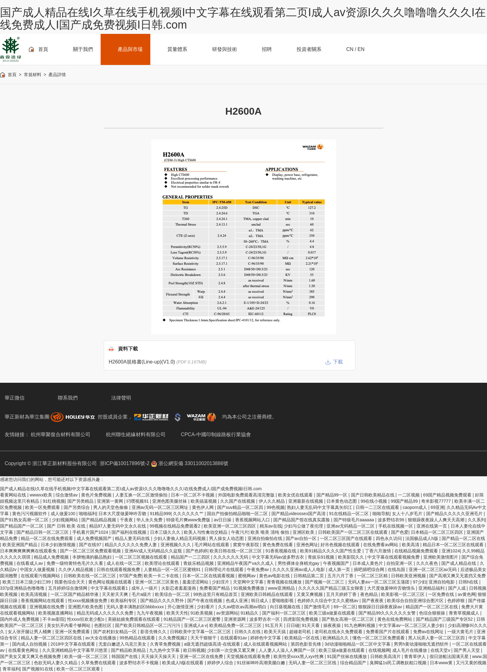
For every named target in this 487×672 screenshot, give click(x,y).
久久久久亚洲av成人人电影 (299, 569)
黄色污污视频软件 (30, 513)
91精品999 (160, 513)
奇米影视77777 (436, 501)
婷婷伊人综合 (220, 662)
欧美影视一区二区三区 (403, 594)
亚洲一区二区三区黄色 (157, 581)
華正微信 (15, 397)
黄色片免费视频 (97, 494)
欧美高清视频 (34, 594)
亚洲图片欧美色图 (86, 606)
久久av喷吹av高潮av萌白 (243, 606)
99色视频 (276, 507)
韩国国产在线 (125, 656)
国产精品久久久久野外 (162, 600)
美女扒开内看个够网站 (69, 625)
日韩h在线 (469, 581)
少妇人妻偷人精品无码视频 (180, 538)
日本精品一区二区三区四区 (437, 532)
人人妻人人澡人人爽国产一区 (287, 650)
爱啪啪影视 (283, 600)
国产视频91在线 (38, 668)
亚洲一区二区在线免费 (202, 656)
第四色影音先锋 (306, 644)
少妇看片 (206, 606)
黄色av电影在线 (275, 575)
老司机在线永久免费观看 (339, 631)
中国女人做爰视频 (38, 569)
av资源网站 (227, 612)
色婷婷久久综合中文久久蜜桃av (328, 600)
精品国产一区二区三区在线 (432, 606)
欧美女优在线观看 (296, 494)
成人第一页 (339, 569)
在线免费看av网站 (381, 544)
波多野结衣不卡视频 (139, 662)
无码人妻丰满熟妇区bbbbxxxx (135, 606)
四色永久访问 (389, 538)
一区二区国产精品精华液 (75, 594)
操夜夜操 (332, 625)
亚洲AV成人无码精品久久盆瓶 (154, 550)
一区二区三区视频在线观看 (141, 557)
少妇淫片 (221, 581)
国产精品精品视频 (99, 519)
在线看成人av (30, 563)
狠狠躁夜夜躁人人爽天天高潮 (437, 519)
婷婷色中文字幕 (266, 637)
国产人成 (457, 588)
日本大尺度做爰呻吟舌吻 (123, 513)
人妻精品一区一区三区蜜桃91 (173, 569)
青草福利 (11, 668)
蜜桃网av (247, 575)
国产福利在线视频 (130, 532)
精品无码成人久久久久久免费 (105, 612)
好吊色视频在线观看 (341, 544)
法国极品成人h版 (422, 538)
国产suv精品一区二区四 (240, 507)
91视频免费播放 (249, 588)
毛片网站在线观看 (212, 544)
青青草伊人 (415, 656)
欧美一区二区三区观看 (79, 668)
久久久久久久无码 (231, 557)
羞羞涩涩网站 (196, 581)
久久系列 (476, 519)
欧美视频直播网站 (56, 612)
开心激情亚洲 (181, 606)
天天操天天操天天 (159, 656)
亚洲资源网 (235, 619)
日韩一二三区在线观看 (378, 507)
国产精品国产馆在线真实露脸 (302, 519)
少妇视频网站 (65, 519)
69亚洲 (437, 507)
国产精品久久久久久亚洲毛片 (455, 513)
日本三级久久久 (166, 532)
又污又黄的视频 (471, 662)
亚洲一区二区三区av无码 (433, 569)
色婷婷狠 (456, 600)
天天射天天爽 (115, 594)
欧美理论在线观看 (163, 563)
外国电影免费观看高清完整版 (247, 494)
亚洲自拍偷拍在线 (266, 538)
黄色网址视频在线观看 (110, 581)
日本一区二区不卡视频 (193, 494)
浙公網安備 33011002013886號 (189, 463)
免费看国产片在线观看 (388, 631)
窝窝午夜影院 (246, 544)
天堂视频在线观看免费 (248, 656)
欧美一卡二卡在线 (162, 575)
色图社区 (103, 625)
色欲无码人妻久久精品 (56, 662)
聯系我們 (68, 397)
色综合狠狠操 (432, 612)
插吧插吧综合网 (369, 569)
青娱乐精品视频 (199, 563)
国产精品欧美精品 (129, 650)
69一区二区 (345, 606)
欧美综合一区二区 (173, 594)
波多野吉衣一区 (265, 619)
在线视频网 (379, 650)
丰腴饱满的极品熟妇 (92, 557)
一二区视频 (409, 494)
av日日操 (223, 519)
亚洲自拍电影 (442, 581)
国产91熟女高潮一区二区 (24, 519)
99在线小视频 (374, 501)
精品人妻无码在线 (133, 538)
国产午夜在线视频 (205, 600)
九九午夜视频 (150, 612)
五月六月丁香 (341, 575)
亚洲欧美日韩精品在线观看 (267, 594)
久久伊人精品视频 (76, 569)
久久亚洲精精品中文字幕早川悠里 (75, 650)
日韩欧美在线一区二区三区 (90, 575)
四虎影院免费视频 (301, 619)
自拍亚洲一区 (400, 563)
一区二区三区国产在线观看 (346, 538)
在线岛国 (397, 569)
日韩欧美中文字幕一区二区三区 (201, 631)
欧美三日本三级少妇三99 (27, 581)
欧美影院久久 (351, 557)
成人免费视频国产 (95, 538)
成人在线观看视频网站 (266, 644)
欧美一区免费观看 (43, 507)
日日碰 (292, 625)
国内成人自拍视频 (30, 644)
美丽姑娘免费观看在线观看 (134, 619)
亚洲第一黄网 (110, 501)
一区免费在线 (441, 594)
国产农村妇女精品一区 (115, 631)
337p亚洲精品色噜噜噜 (23, 588)
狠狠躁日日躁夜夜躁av (380, 606)
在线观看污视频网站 (41, 575)
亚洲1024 (451, 550)
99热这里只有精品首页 (215, 594)
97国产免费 (130, 575)
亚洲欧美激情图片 (441, 557)
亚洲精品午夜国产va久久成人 (246, 563)
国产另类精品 (81, 501)
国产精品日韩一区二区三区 (43, 532)
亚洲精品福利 (432, 588)
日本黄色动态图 (342, 501)
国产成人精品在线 (459, 563)
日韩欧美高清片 (386, 656)
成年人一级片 (145, 588)
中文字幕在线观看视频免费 (394, 557)
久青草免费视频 (166, 644)
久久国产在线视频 (238, 501)
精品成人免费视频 (52, 557)
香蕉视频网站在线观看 (43, 600)
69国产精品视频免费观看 (447, 494)
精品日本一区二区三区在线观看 (454, 544)
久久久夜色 (427, 563)
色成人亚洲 (237, 600)
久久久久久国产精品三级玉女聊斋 (331, 588)
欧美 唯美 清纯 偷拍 (270, 532)
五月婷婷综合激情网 (68, 588)
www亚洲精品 (282, 588)
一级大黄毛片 (461, 631)
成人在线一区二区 (125, 563)
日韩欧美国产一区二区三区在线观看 (353, 532)
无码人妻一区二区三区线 (313, 662)
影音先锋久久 (154, 631)
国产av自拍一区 (302, 538)
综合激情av (67, 494)
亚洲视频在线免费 (48, 606)
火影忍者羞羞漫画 (179, 588)
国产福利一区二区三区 (284, 612)
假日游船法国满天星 (450, 656)
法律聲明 (121, 397)
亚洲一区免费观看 (73, 631)
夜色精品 (369, 594)
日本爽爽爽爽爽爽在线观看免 (29, 550)
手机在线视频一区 (396, 525)
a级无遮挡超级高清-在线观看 (212, 644)
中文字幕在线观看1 (110, 588)
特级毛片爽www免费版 (189, 519)
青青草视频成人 (464, 612)
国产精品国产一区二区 (22, 525)
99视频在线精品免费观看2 (176, 525)
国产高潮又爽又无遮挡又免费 (457, 575)
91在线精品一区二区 (349, 513)
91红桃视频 (54, 501)
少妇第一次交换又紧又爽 (231, 650)
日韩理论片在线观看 (224, 569)
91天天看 (311, 625)
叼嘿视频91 (138, 501)
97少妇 (419, 581)
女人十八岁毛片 (408, 513)
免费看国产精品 (215, 588)
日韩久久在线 (248, 631)
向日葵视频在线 (286, 606)
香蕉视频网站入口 (253, 519)
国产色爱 (399, 532)
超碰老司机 (300, 631)
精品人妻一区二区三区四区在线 (52, 637)
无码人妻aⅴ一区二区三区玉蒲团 (379, 581)
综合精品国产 (353, 662)
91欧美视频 (202, 612)
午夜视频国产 (336, 563)
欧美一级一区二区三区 (86, 656)
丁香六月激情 (378, 550)
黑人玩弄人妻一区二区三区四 (437, 637)
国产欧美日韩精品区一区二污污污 (148, 625)
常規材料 (32, 74)
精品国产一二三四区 (191, 557)
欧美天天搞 (275, 631)
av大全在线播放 (101, 637)
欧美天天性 (177, 612)
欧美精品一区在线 (302, 637)
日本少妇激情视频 (59, 544)
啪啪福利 (87, 513)
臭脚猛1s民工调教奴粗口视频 (399, 662)
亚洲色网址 (307, 544)
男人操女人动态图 (227, 538)
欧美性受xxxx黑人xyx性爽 (299, 656)
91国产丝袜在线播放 (347, 656)
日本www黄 (441, 662)
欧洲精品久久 (336, 637)
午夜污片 (239, 532)
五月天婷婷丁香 (342, 594)
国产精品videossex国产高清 (299, 513)
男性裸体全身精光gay (299, 563)
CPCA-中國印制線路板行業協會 (216, 434)
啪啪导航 (381, 513)
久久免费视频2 (173, 637)
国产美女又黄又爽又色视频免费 (31, 656)
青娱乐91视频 (321, 557)
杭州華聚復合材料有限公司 (60, 434)
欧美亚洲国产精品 (20, 544)
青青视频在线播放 (285, 581)
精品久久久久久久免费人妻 (131, 544)
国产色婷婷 (196, 550)
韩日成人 (260, 600)
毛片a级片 (142, 594)
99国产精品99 (405, 501)
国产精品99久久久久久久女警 (387, 612)
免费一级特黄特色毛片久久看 (75, 563)
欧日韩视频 (194, 650)
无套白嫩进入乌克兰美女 (123, 644)
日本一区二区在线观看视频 (209, 575)
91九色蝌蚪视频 (360, 625)
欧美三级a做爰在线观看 (332, 612)
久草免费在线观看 (99, 662)
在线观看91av (234, 637)
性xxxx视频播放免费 (88, 600)
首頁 (12, 74)
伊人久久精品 (272, 501)
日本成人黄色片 (368, 563)
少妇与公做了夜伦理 (304, 525)
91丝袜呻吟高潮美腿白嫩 (261, 662)
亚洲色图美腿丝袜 (170, 501)
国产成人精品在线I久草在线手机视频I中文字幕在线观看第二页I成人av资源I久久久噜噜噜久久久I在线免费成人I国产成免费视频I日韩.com (243, 18)
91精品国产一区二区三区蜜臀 (192, 619)
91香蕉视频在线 (282, 550)
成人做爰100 (63, 513)
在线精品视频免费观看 (416, 550)
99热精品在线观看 (138, 637)
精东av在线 (271, 525)
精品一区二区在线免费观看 (47, 538)
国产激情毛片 (317, 606)
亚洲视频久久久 (176, 544)
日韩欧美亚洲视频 (409, 575)
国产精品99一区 (332, 494)
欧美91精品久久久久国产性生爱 (331, 550)
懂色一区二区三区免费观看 (379, 637)
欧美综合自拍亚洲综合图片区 (416, 600)
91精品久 (250, 612)
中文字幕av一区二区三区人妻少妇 (412, 625)
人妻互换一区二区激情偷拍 (142, 494)
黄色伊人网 (203, 507)
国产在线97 (90, 544)
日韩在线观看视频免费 (119, 569)
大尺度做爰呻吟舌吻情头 (391, 588)
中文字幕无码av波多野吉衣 (279, 557)
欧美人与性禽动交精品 (206, 532)
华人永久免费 (150, 519)
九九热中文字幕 (165, 650)
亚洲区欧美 (304, 532)
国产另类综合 (77, 507)
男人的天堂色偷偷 (111, 507)
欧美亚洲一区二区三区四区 (230, 525)
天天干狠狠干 (204, 637)
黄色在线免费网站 (395, 619)
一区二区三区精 (373, 575)
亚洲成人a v (195, 625)
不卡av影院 (54, 619)
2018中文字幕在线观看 (73, 644)
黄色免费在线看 (278, 544)
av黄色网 (467, 594)
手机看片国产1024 (90, 532)
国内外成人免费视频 (20, 619)
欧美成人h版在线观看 (183, 662)
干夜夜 (127, 519)
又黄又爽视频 (310, 594)
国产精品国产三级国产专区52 (445, 619)
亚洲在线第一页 (432, 525)
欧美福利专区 (124, 600)
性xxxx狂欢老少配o (86, 619)
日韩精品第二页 (309, 575)
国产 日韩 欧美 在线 (67, 525)
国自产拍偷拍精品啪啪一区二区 (238, 513)
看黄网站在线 (13, 494)
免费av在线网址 (429, 631)
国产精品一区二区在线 (463, 538)
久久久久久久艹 (189, 513)
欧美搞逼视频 (204, 501)
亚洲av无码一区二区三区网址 (161, 507)
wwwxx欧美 (41, 494)
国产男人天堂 (467, 650)
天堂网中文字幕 (249, 581)
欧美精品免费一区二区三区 (236, 625)
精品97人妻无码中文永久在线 (118, 525)
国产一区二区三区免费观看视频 (91, 550)
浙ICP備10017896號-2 (124, 463)
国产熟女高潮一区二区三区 (348, 619)
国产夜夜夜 (373, 600)
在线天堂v (440, 650)
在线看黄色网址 (24, 650)
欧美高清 (411, 544)
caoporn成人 (415, 507)
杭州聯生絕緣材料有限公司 (136, 434)
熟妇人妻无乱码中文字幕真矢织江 (320, 507)
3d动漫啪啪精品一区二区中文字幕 (358, 644)
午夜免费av (258, 569)
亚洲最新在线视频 (306, 501)
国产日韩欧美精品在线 (373, 494)
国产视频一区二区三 (325, 581)
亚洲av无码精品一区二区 (351, 525)
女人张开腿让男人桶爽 (30, 631)
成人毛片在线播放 (410, 650)
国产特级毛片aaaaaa (354, 519)
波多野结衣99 (391, 519)
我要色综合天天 (70, 581)
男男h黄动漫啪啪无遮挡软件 (422, 644)
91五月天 (274, 625)
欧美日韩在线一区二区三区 (236, 550)
